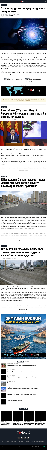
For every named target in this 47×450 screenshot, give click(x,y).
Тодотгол (11, 15)
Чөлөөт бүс (27, 441)
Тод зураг (33, 441)
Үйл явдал (7, 441)
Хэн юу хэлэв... (21, 441)
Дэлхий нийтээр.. (14, 441)
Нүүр (3, 441)
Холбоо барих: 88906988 (40, 441)
